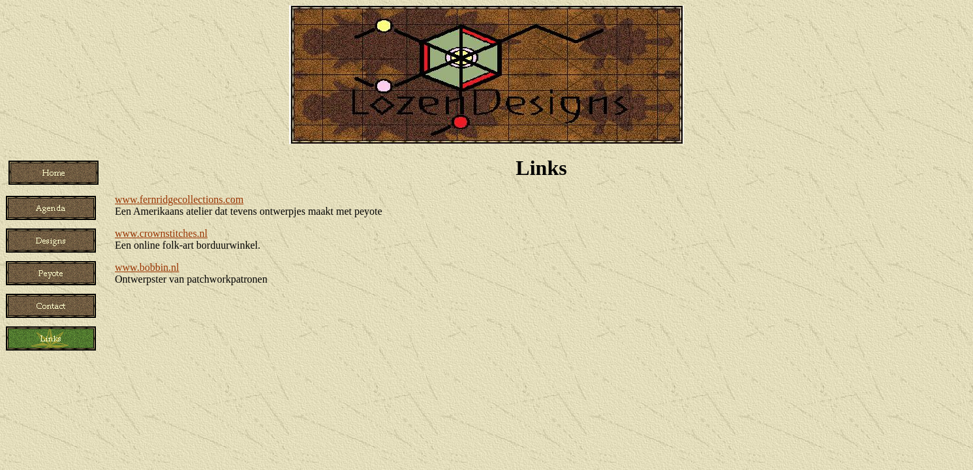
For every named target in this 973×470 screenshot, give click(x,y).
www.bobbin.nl (147, 267)
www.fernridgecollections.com (179, 199)
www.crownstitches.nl (161, 233)
